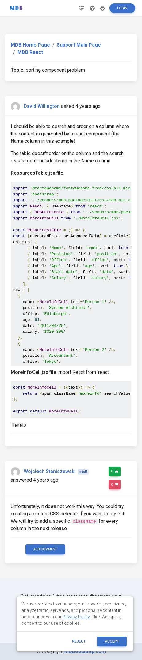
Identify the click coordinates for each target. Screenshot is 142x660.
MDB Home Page (30, 45)
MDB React (30, 52)
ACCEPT (112, 641)
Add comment (45, 549)
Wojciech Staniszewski (49, 471)
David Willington (42, 106)
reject (79, 641)
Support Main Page (79, 45)
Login (122, 8)
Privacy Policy (76, 616)
